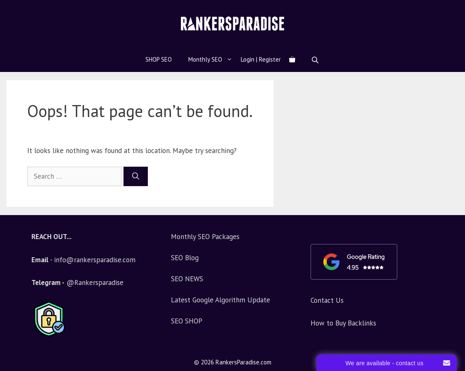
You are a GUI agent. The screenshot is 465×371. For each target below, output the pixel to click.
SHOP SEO (158, 59)
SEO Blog (185, 257)
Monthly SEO (214, 59)
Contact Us (327, 300)
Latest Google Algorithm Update (220, 299)
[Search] (135, 177)
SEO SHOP (186, 321)
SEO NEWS (187, 278)
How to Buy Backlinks (343, 323)
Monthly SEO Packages (205, 236)
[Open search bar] (316, 59)
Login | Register (261, 59)
